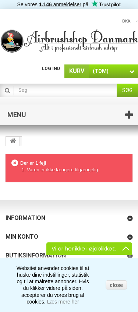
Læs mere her (63, 302)
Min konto (22, 236)
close (116, 285)
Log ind (51, 68)
